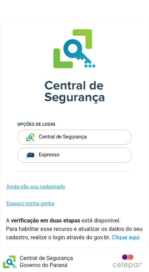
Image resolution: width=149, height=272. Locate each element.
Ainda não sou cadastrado (35, 187)
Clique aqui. (126, 237)
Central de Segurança (56, 137)
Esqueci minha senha (30, 204)
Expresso (42, 155)
